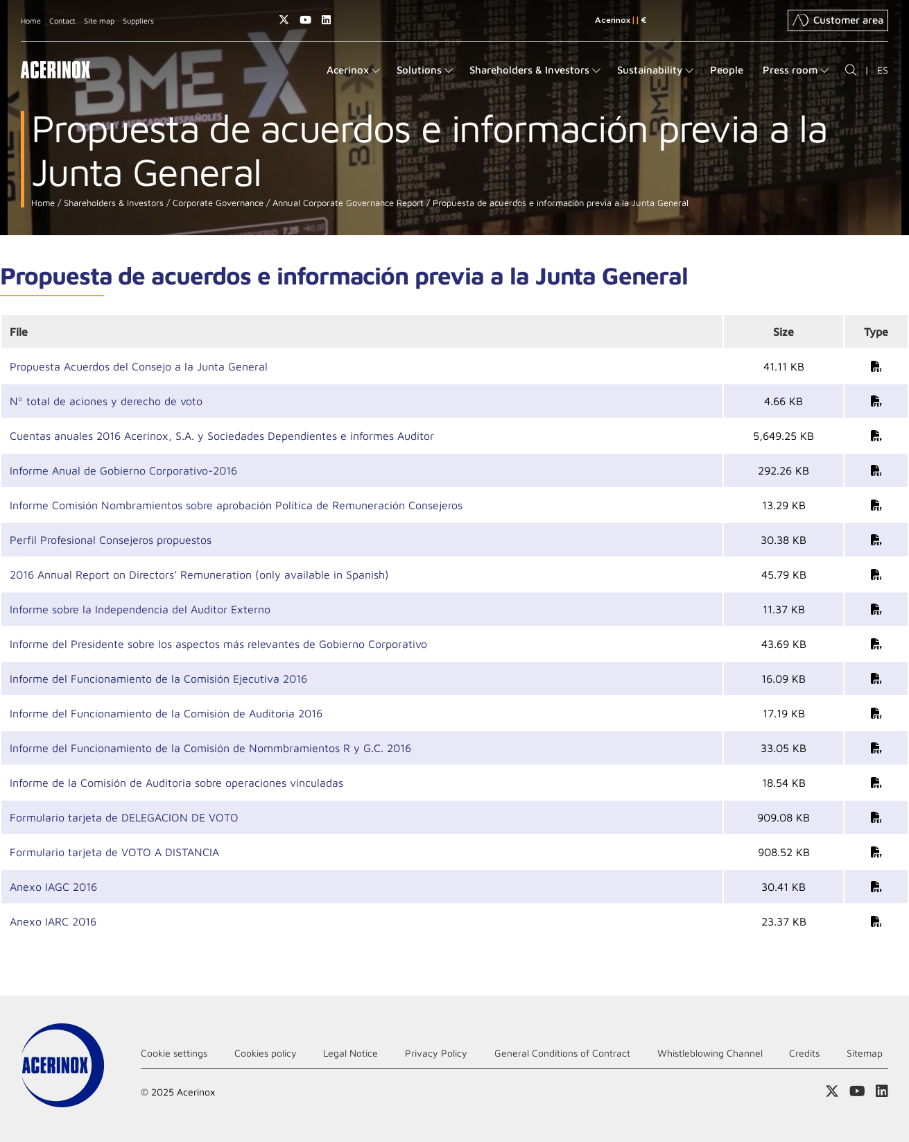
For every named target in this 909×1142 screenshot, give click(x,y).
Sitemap (865, 1053)
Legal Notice (350, 1053)
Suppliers (138, 20)
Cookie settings (174, 1053)
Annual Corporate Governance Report (347, 202)
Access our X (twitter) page (284, 20)
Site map (99, 20)
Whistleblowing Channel (710, 1053)
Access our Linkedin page (326, 20)
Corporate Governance (216, 202)
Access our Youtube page (305, 20)
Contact (62, 20)
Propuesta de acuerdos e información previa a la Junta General (559, 202)
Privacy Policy (436, 1053)
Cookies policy (265, 1053)
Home (31, 20)
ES (882, 70)
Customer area (838, 20)
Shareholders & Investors (112, 202)
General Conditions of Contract (562, 1053)
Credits (804, 1053)
